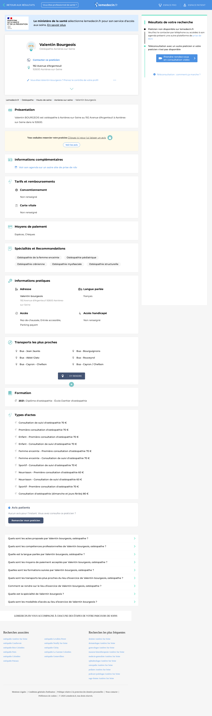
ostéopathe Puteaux (11, 661)
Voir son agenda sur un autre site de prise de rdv (46, 167)
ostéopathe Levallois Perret (55, 639)
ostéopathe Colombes (11, 656)
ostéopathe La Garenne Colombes (57, 652)
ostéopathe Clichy (51, 648)
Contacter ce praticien (43, 60)
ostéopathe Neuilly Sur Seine (56, 643)
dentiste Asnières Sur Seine (99, 639)
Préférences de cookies (48, 696)
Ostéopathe (28, 100)
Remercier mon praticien (26, 520)
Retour (21, 5)
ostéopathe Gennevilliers (54, 656)
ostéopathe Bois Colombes (13, 648)
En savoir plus (56, 25)
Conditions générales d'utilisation (42, 692)
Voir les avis (72, 145)
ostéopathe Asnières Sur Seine (15, 639)
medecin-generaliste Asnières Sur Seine (104, 656)
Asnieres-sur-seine (63, 100)
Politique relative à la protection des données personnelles (80, 692)
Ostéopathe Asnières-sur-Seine (57, 48)
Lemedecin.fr (12, 100)
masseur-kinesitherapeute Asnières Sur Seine (106, 652)
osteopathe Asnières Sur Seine (101, 665)
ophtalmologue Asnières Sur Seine (102, 661)
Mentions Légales (19, 692)
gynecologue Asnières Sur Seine (101, 648)
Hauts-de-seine (44, 100)
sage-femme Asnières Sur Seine (101, 678)
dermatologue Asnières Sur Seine (102, 643)
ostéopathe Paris (9, 652)
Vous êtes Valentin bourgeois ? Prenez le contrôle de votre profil (62, 80)
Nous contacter (112, 692)
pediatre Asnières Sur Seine (99, 669)
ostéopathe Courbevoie (12, 643)
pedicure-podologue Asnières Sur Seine (104, 674)
